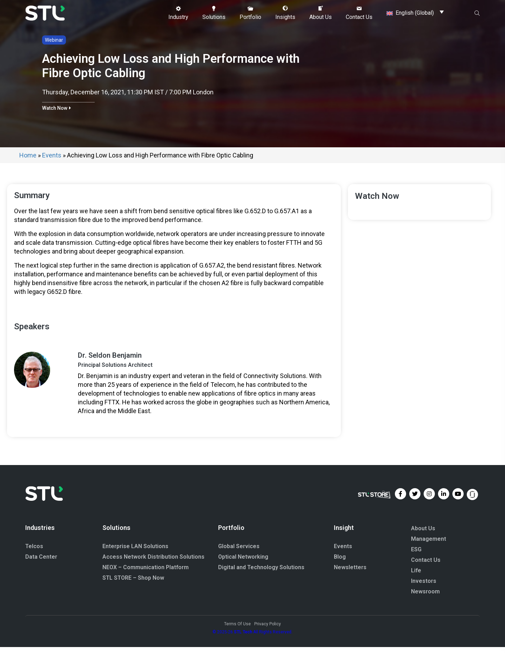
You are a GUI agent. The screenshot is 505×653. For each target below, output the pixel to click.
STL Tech (243, 637)
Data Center (41, 563)
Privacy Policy (267, 629)
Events (51, 161)
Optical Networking (243, 563)
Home (27, 161)
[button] (178, 13)
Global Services (239, 552)
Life (416, 576)
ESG (416, 555)
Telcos (34, 552)
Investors (423, 587)
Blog (340, 563)
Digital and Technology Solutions (261, 573)
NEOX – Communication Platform (145, 573)
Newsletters (350, 573)
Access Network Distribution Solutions (153, 563)
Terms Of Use (237, 629)
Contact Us (425, 566)
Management (428, 544)
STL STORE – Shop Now (133, 584)
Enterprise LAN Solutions (135, 552)
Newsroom (425, 597)
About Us (423, 534)
